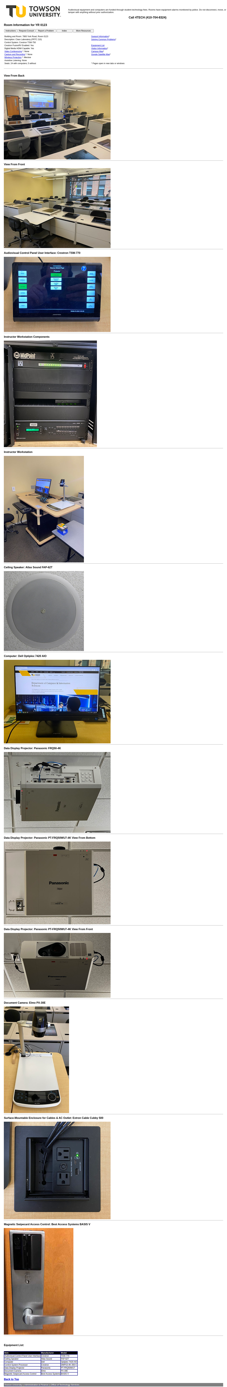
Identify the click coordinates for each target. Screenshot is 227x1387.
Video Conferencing (13, 51)
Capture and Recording (14, 54)
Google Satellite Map (100, 54)
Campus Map (97, 51)
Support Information (100, 36)
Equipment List (97, 45)
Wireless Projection (13, 57)
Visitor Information (99, 48)
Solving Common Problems (103, 39)
